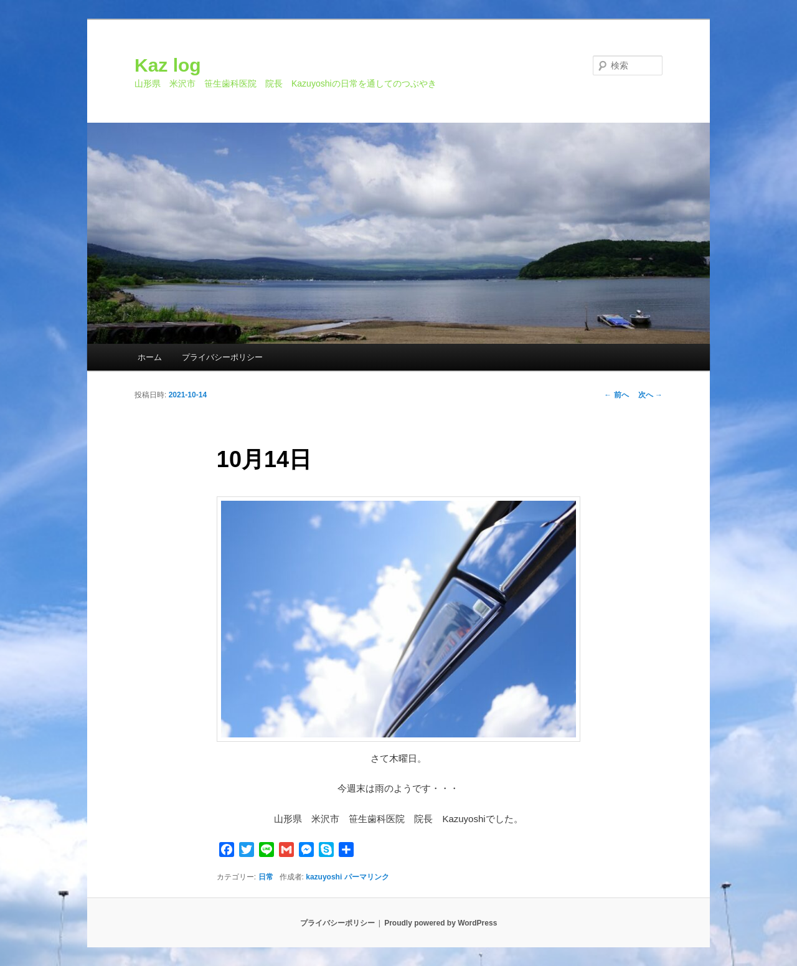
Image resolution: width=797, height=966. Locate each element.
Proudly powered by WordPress (440, 923)
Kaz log (167, 65)
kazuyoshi (324, 877)
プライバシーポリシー (222, 357)
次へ (650, 395)
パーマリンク (366, 877)
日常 (265, 877)
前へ (616, 395)
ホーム (150, 357)
